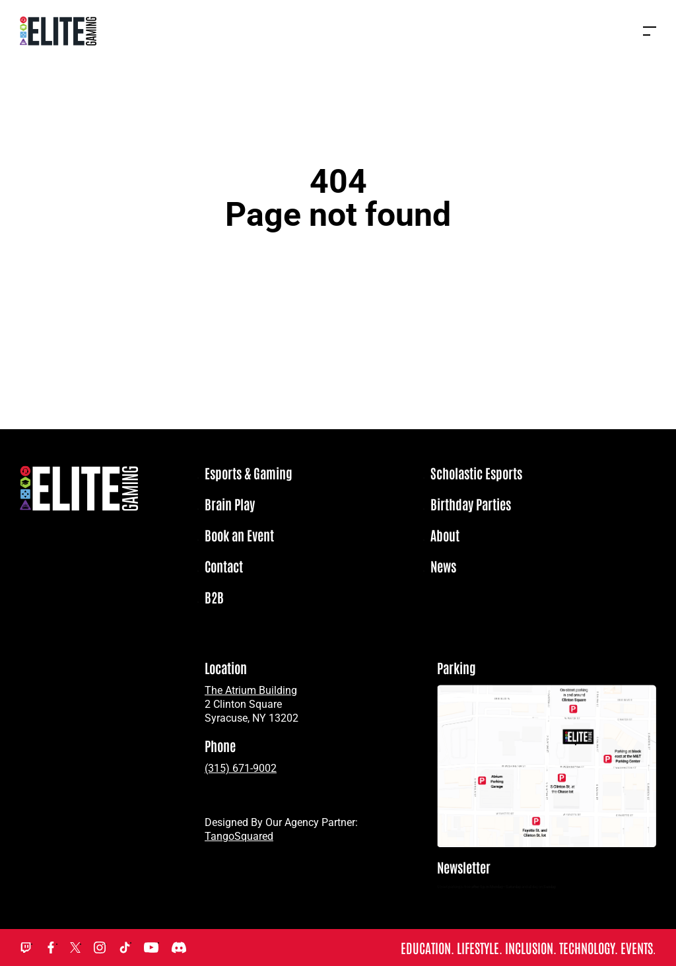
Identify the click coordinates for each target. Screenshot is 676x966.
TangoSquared (239, 836)
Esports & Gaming (248, 473)
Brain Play (230, 504)
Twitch (26, 947)
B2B (214, 597)
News (443, 566)
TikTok (125, 947)
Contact (224, 566)
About (444, 535)
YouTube (151, 947)
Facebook (51, 947)
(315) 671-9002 (241, 768)
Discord (179, 947)
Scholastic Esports (476, 473)
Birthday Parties (470, 504)
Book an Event (239, 535)
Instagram (100, 947)
